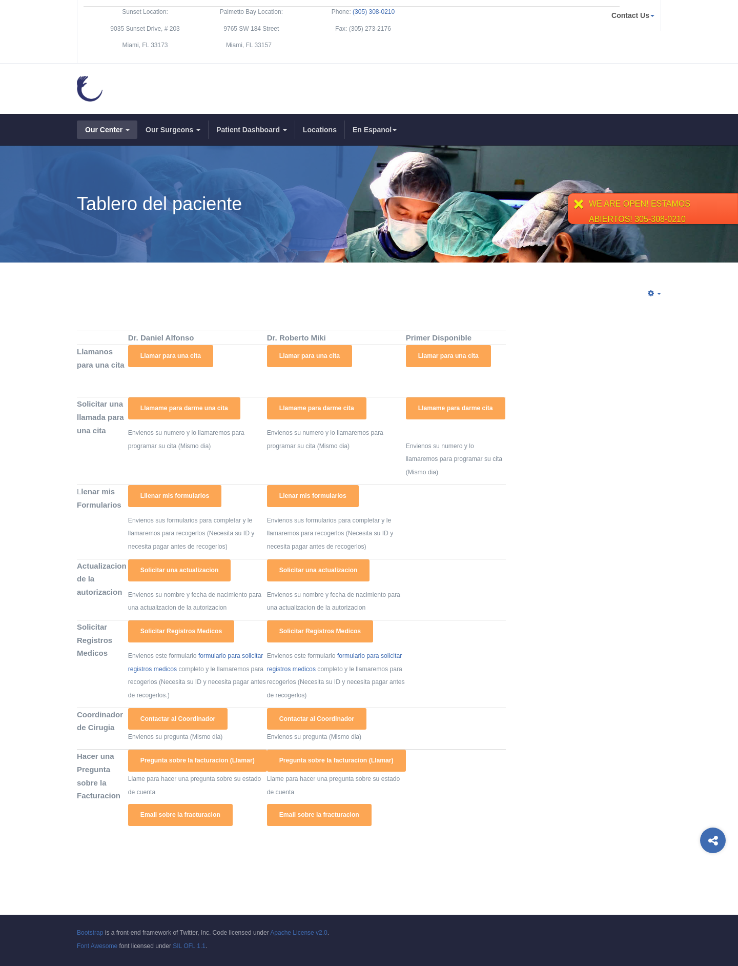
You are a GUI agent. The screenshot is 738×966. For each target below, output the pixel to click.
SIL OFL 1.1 (189, 946)
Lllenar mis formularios (174, 495)
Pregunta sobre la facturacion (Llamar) (197, 760)
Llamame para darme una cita (184, 408)
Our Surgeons (173, 130)
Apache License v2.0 (298, 932)
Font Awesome (97, 946)
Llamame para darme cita (316, 408)
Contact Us (632, 15)
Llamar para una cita (170, 355)
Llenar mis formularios (312, 495)
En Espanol (375, 130)
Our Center (107, 130)
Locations (320, 130)
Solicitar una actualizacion (179, 570)
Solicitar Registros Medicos (181, 631)
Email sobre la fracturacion (180, 814)
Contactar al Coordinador (178, 718)
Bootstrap (90, 932)
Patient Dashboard (251, 130)
